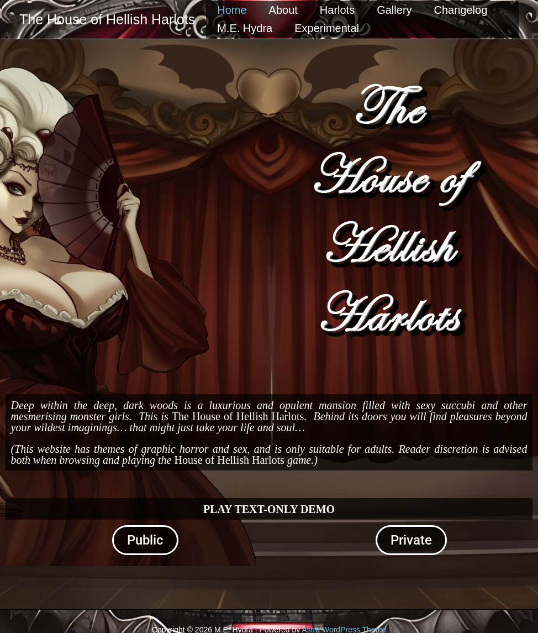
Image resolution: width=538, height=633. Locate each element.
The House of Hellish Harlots (107, 19)
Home (231, 10)
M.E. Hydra (244, 28)
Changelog (461, 10)
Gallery (394, 10)
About (283, 10)
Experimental (326, 28)
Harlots (337, 10)
